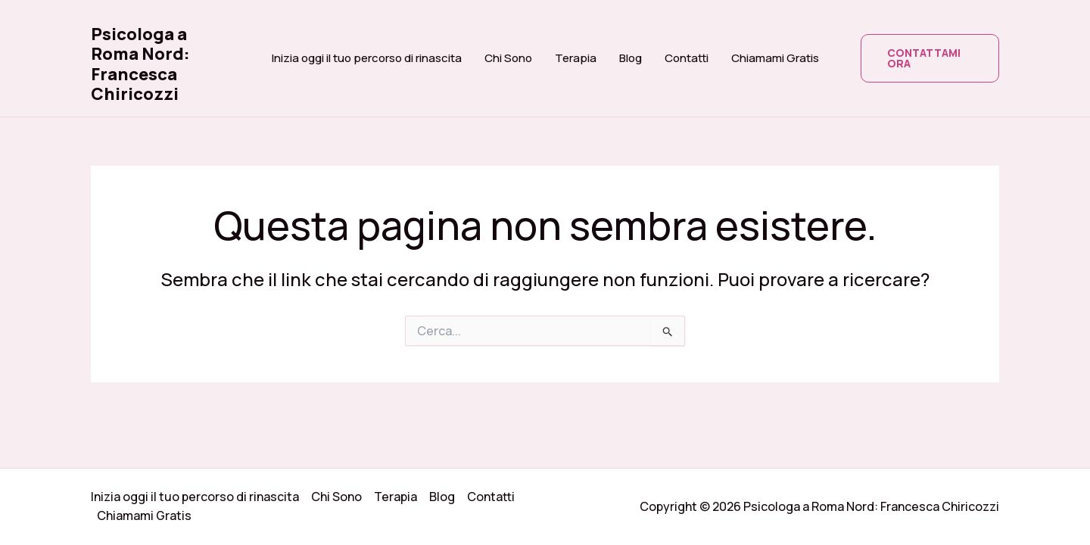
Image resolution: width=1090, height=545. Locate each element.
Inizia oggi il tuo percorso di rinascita (367, 58)
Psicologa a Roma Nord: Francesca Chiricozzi (140, 64)
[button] (930, 58)
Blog (630, 58)
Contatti (686, 58)
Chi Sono (508, 58)
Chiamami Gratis (775, 58)
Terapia (575, 58)
